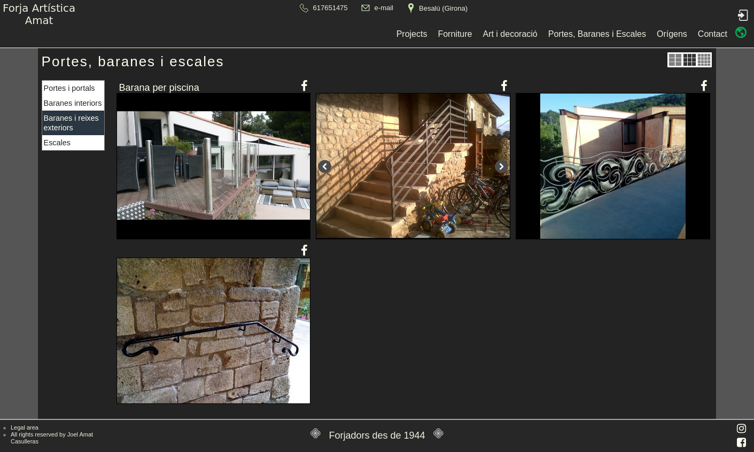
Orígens (487, 33)
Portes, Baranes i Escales (412, 33)
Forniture (270, 33)
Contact (527, 33)
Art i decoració (325, 33)
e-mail (384, 8)
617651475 (330, 8)
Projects (227, 33)
